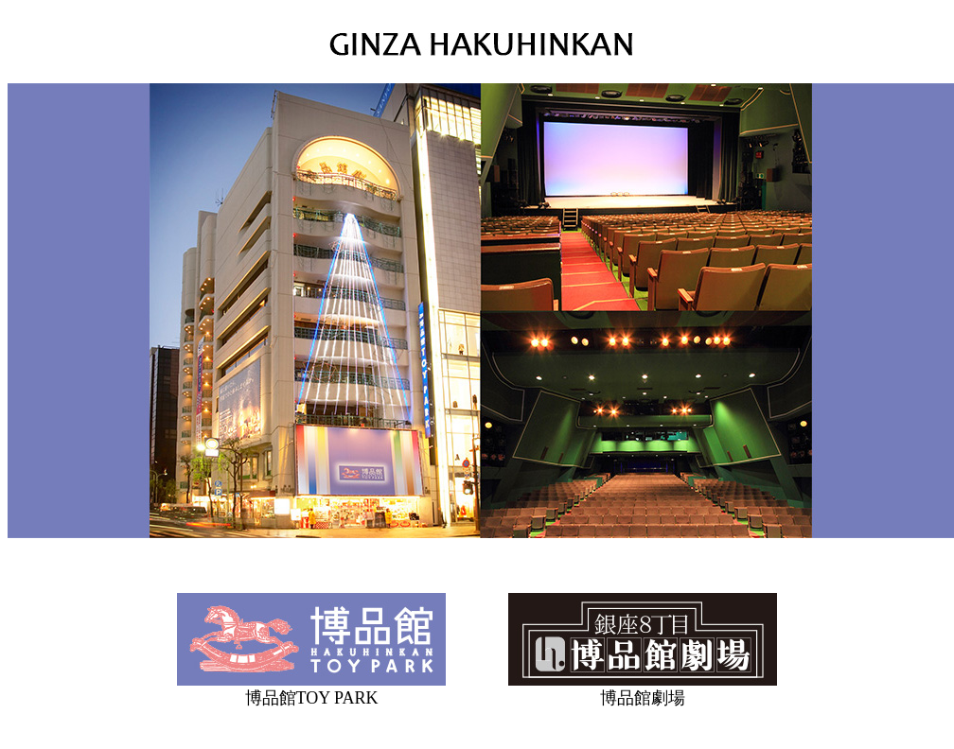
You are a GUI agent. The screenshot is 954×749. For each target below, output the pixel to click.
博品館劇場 (642, 697)
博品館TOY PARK (312, 697)
